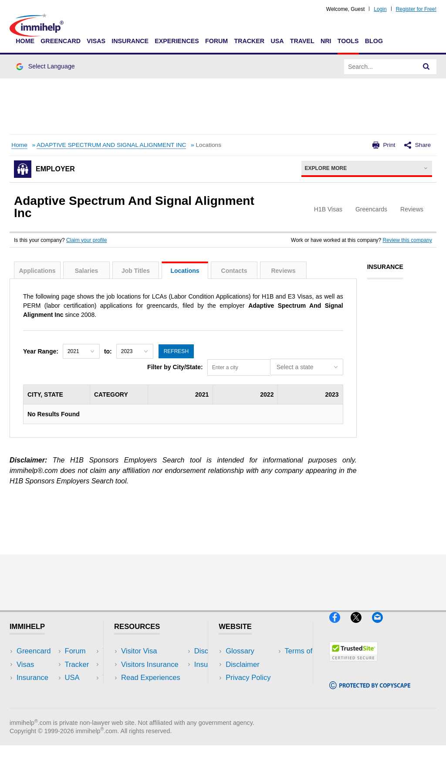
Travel (302, 40)
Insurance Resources (155, 704)
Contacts (234, 270)
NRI (326, 40)
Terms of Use (247, 691)
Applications (37, 270)
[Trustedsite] (353, 665)
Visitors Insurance (150, 664)
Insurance (130, 40)
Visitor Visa (139, 651)
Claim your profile (86, 240)
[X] (361, 626)
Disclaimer (243, 664)
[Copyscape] (369, 692)
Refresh (176, 351)
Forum (216, 40)
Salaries (86, 270)
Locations (184, 270)
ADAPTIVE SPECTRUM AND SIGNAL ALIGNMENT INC (111, 145)
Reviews (283, 270)
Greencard (61, 40)
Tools (348, 40)
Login (380, 9)
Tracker (249, 40)
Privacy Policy (248, 677)
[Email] (381, 626)
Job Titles (136, 270)
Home (25, 40)
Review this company (407, 240)
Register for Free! (416, 9)
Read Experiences (150, 677)
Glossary (240, 651)
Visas (96, 40)
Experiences (177, 40)
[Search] (426, 66)
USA (277, 40)
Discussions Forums (153, 691)
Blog (374, 40)
